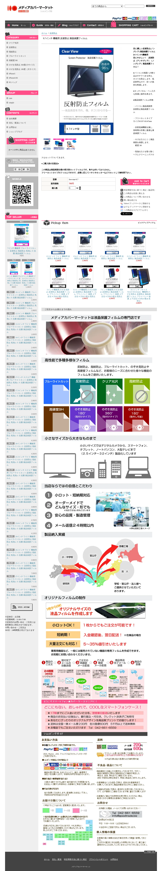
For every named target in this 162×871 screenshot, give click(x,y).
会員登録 (133, 14)
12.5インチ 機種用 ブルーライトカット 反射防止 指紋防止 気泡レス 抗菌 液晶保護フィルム (22, 316)
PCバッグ (13, 82)
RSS (20, 607)
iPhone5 (12, 74)
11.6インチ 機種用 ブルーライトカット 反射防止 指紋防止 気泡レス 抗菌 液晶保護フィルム (22, 305)
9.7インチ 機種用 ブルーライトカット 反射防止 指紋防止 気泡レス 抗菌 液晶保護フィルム (28, 274)
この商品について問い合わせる (137, 197)
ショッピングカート (131, 25)
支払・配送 (57, 859)
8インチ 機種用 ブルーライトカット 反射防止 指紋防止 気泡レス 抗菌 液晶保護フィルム (14, 274)
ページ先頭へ (149, 851)
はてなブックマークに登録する (137, 207)
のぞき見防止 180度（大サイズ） (23, 69)
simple (11, 103)
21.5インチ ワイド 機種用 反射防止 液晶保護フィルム (139, 246)
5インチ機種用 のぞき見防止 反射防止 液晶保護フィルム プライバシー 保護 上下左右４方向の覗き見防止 (58, 281)
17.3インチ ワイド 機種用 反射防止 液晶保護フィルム (112, 246)
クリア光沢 (14, 43)
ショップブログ (68, 25)
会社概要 (13, 118)
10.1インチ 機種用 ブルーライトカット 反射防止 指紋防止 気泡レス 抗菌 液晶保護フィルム (22, 295)
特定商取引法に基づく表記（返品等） (140, 190)
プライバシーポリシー (98, 859)
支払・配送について (43, 25)
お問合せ (93, 25)
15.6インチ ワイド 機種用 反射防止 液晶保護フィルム (85, 246)
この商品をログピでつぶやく (136, 210)
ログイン (121, 14)
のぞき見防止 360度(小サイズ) (21, 65)
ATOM (26, 607)
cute (10, 98)
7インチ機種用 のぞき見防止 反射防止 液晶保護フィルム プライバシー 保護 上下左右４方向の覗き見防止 (112, 281)
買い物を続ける (130, 200)
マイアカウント (148, 14)
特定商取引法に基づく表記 (75, 859)
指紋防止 (13, 52)
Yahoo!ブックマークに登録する (137, 203)
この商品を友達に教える (134, 193)
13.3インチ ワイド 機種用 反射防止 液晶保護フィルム (58, 246)
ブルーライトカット (17, 56)
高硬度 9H (13, 60)
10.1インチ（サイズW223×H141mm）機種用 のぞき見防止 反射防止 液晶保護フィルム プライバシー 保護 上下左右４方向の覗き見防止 (139, 283)
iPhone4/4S (13, 78)
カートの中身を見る (22, 140)
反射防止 (13, 47)
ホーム (17, 25)
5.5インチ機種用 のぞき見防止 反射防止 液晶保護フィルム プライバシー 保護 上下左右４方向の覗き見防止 (85, 281)
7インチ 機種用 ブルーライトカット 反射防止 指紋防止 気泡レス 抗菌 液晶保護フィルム (21, 239)
